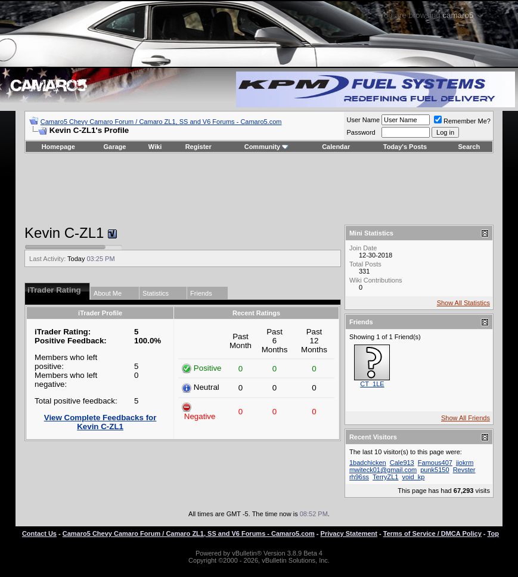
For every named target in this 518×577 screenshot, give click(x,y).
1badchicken (367, 462)
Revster (464, 469)
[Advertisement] (259, 189)
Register (198, 146)
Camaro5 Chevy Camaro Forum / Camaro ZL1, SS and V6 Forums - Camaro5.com (161, 121)
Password (360, 132)
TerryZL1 (385, 476)
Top (493, 533)
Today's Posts (405, 146)
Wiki (155, 146)
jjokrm (464, 462)
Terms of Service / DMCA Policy (432, 533)
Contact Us (39, 533)
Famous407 (435, 462)
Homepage (58, 146)
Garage (115, 146)
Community (266, 146)
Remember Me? (462, 121)
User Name (363, 119)
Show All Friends (465, 417)
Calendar (336, 146)
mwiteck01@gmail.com (383, 469)
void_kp (413, 476)
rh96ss (359, 476)
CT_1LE (372, 383)
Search (469, 146)
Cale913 (402, 462)
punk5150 (434, 469)
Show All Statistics (463, 302)
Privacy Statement (349, 533)
